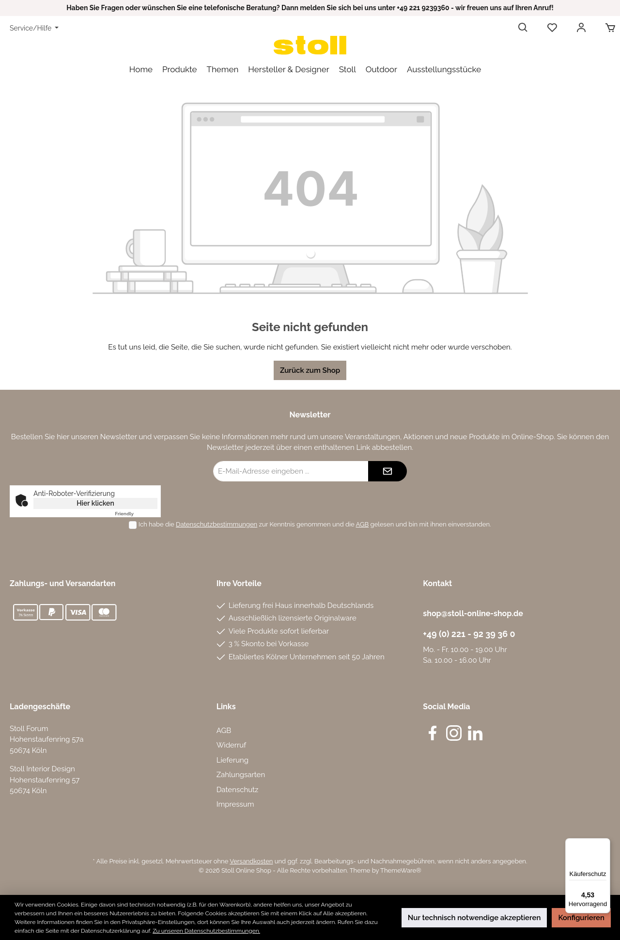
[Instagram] (454, 733)
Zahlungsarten (241, 774)
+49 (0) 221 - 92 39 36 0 (469, 634)
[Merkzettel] (552, 28)
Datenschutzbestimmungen (216, 524)
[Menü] (604, 844)
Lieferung (232, 760)
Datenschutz (238, 789)
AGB (362, 524)
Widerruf (232, 745)
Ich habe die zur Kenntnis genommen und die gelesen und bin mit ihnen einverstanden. (315, 524)
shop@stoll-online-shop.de (473, 613)
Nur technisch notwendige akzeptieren (474, 917)
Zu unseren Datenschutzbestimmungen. (206, 930)
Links (226, 706)
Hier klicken (95, 503)
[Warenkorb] (607, 28)
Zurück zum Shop (310, 370)
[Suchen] (523, 28)
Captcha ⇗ (136, 513)
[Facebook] (432, 733)
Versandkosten (251, 861)
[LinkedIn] (475, 733)
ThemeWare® (400, 870)
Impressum (235, 804)
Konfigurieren (581, 917)
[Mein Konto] (581, 28)
